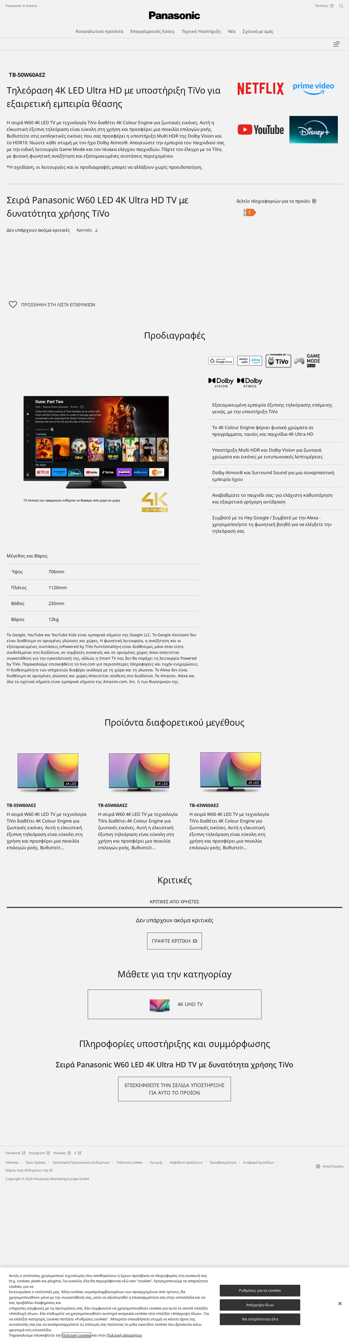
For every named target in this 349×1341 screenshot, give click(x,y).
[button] (174, 1245)
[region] (174, 1304)
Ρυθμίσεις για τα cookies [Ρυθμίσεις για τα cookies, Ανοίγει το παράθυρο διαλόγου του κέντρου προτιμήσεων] (260, 1290)
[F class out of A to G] (249, 368)
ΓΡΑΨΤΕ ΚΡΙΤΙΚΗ (174, 1096)
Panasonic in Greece (21, 5)
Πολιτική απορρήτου (124, 1335)
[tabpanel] (174, 1089)
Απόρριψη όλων (260, 1304)
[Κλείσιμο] (340, 1303)
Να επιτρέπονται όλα (260, 1319)
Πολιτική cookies (76, 1335)
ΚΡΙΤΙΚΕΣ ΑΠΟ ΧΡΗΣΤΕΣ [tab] (174, 1057)
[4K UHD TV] (175, 1160)
